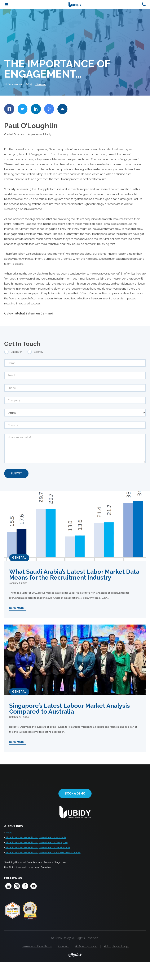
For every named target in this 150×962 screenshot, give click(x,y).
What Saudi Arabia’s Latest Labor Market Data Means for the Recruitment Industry (74, 574)
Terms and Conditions (37, 946)
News (8, 832)
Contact (63, 946)
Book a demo (75, 793)
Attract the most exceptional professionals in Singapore (36, 842)
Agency (38, 351)
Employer (16, 351)
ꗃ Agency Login (86, 946)
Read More (17, 607)
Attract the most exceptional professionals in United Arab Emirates (42, 852)
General (40, 84)
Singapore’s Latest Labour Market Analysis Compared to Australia (69, 708)
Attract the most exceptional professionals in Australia (35, 837)
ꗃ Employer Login (116, 946)
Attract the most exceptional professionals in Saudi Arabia (37, 847)
